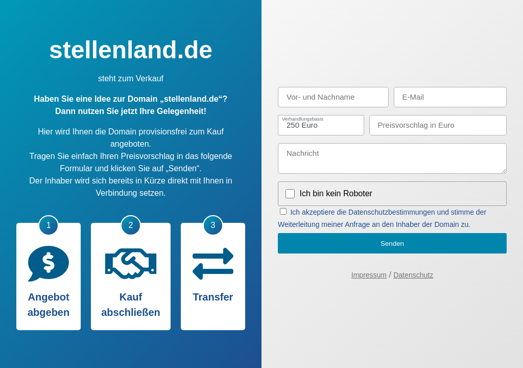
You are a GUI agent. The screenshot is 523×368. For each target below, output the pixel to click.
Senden (392, 243)
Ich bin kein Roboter (336, 193)
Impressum (369, 275)
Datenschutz (413, 275)
